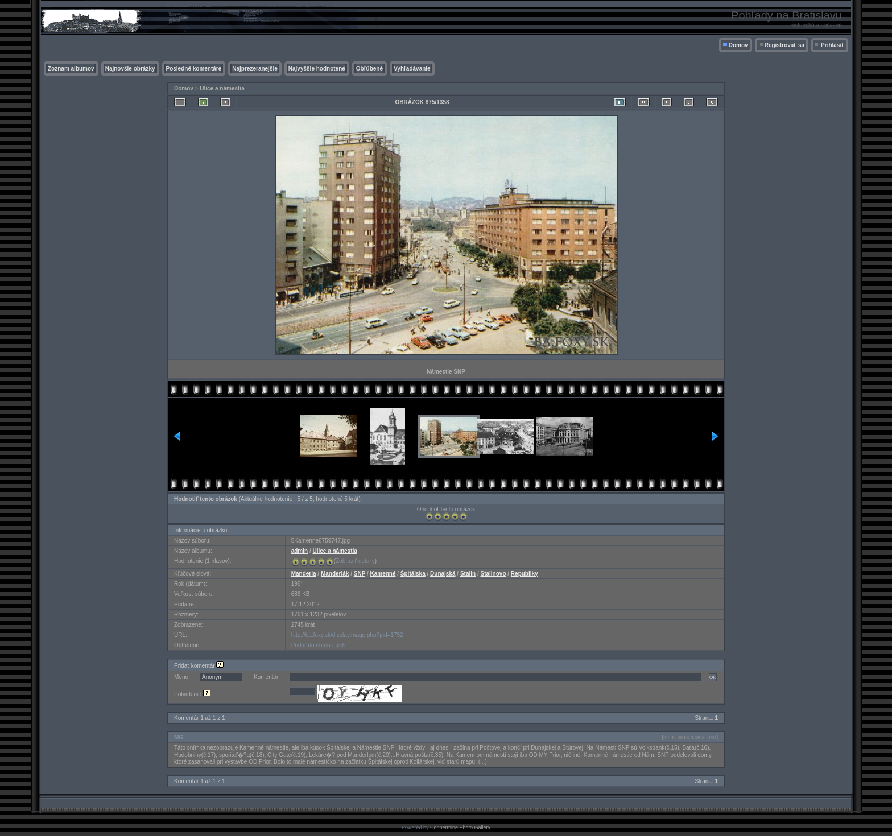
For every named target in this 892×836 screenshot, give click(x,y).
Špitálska (413, 573)
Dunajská (442, 573)
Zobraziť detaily (355, 561)
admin (299, 551)
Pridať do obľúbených (318, 645)
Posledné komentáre (194, 68)
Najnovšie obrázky (130, 68)
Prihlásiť (832, 45)
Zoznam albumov (71, 68)
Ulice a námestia (222, 88)
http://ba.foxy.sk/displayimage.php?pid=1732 (347, 635)
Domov (738, 45)
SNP (359, 573)
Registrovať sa (784, 45)
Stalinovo (493, 573)
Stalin (468, 573)
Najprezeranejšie (255, 68)
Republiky (524, 573)
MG (178, 737)
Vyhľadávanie (412, 68)
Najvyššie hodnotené (316, 68)
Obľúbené (369, 68)
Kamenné (382, 573)
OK (712, 677)
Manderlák (335, 573)
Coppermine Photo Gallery (460, 827)
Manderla (303, 573)
